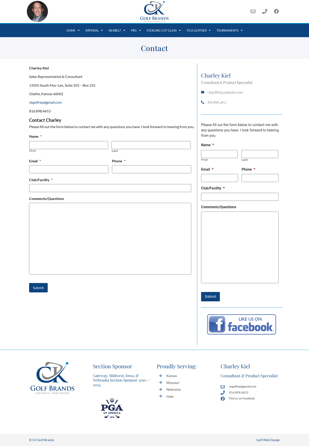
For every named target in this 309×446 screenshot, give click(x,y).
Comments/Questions (46, 198)
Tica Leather (199, 30)
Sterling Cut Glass (164, 30)
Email (35, 161)
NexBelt (117, 30)
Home (73, 30)
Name (35, 136)
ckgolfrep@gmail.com (45, 102)
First (32, 150)
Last (115, 150)
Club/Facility (41, 180)
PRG (136, 30)
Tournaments (229, 30)
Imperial (94, 30)
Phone (118, 161)
